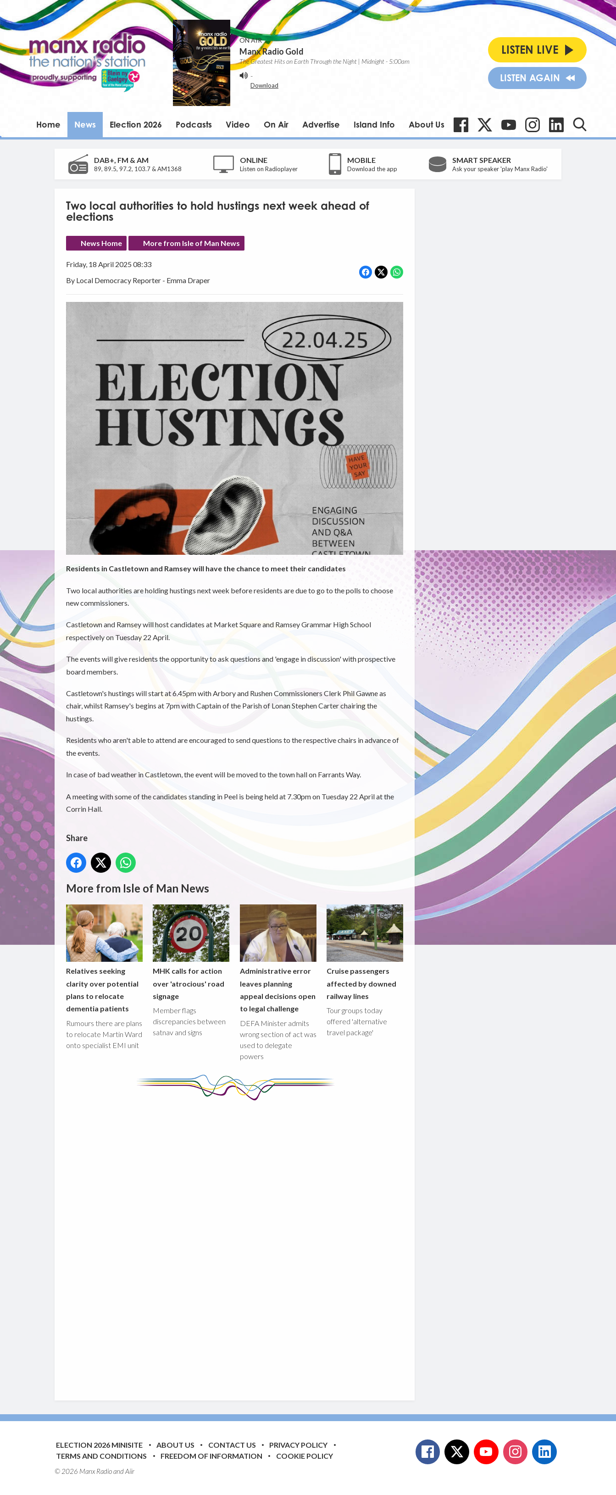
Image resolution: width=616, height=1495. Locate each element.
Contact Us (232, 1444)
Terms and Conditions (101, 1455)
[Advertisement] (238, 1243)
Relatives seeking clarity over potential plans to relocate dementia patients (104, 958)
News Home (101, 243)
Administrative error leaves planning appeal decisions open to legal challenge (278, 958)
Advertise (321, 124)
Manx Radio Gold (271, 51)
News (85, 124)
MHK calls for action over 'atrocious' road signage (191, 952)
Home (48, 124)
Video (238, 124)
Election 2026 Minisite (99, 1444)
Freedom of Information (211, 1455)
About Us (426, 124)
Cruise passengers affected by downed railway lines (365, 952)
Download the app (372, 169)
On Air (276, 124)
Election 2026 (136, 124)
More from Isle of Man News (191, 243)
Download (264, 85)
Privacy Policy (298, 1444)
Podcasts (194, 124)
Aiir (129, 1471)
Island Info (374, 124)
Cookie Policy (304, 1455)
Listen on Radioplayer (269, 169)
